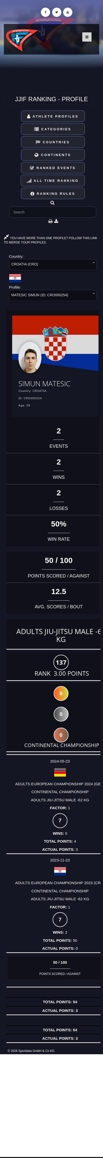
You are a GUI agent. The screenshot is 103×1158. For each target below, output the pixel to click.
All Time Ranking (53, 181)
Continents (53, 155)
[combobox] (53, 265)
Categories (52, 129)
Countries (53, 142)
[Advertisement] (51, 1105)
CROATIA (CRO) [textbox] (24, 264)
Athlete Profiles (52, 116)
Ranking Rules (52, 194)
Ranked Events (53, 168)
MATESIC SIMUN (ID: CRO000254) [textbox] (39, 295)
